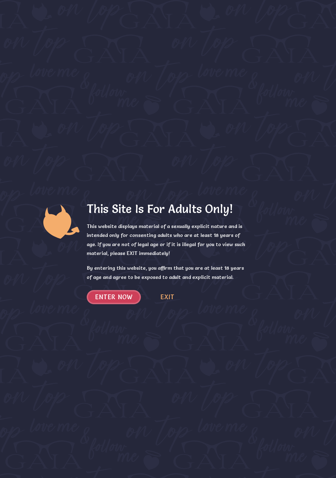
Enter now (114, 297)
